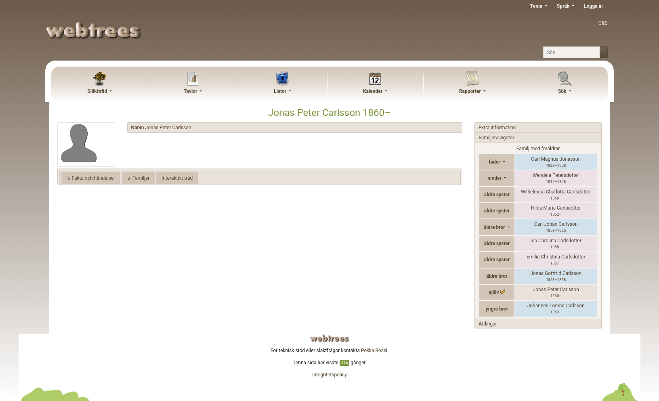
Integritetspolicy (329, 375)
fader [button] (495, 162)
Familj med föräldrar (538, 148)
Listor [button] (281, 91)
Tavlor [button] (191, 91)
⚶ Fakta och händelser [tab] (91, 178)
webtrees (329, 338)
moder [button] (495, 178)
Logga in (593, 6)
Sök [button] (563, 91)
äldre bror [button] (495, 227)
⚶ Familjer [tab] (138, 178)
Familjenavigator (496, 138)
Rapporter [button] (470, 91)
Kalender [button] (373, 91)
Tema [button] (537, 6)
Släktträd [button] (97, 91)
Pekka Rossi (374, 350)
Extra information (497, 127)
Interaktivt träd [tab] (177, 178)
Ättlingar (488, 324)
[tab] (295, 128)
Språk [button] (564, 6)
